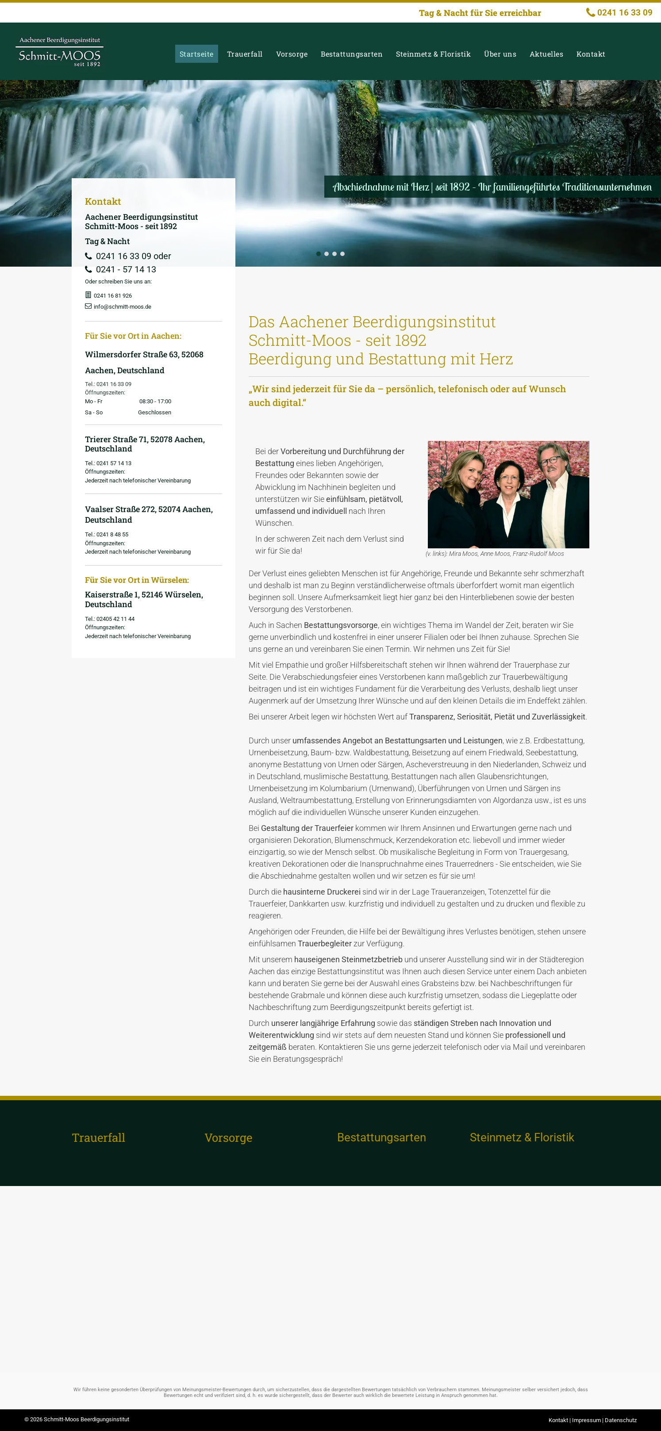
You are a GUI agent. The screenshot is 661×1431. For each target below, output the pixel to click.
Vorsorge (228, 1137)
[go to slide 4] (342, 254)
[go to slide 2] (326, 254)
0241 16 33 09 (113, 384)
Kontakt (558, 1420)
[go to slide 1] (318, 254)
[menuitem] (199, 54)
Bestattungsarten (381, 1137)
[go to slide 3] (334, 254)
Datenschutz (621, 1420)
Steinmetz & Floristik (522, 1137)
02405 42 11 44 (115, 619)
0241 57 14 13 (113, 463)
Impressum (586, 1420)
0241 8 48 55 (112, 534)
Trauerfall (98, 1137)
